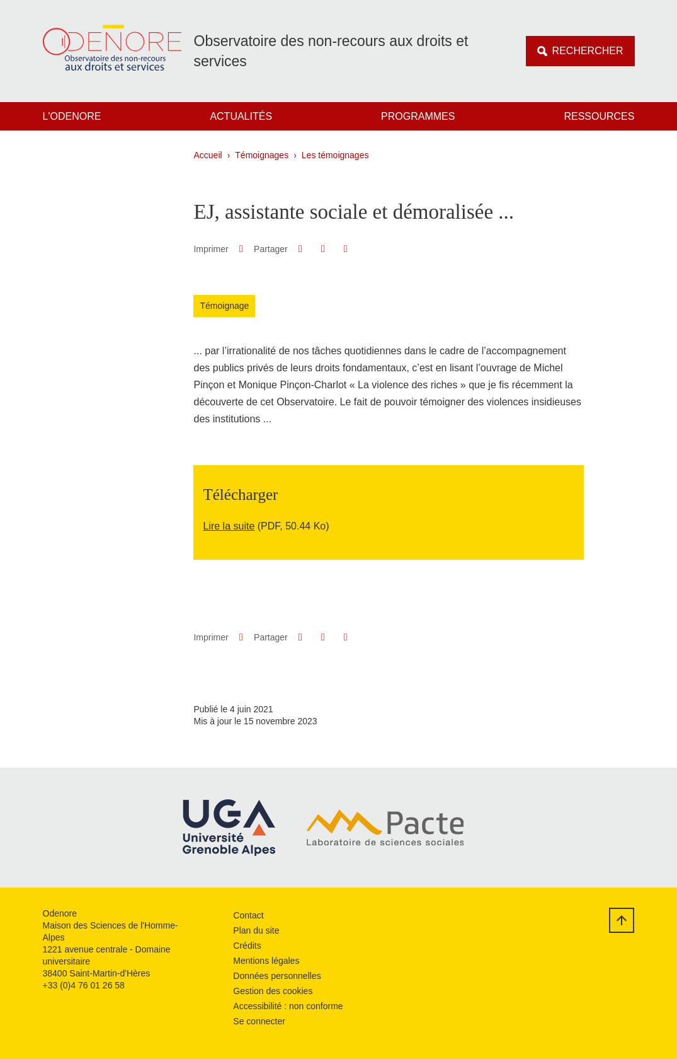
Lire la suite (228, 526)
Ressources (599, 116)
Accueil (208, 155)
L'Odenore (72, 116)
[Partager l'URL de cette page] (345, 249)
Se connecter (259, 1021)
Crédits (247, 945)
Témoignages (261, 155)
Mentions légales (266, 961)
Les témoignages (335, 155)
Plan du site (256, 930)
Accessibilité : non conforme (288, 1006)
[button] (300, 248)
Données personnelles (277, 976)
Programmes (418, 116)
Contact (248, 915)
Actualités (241, 116)
